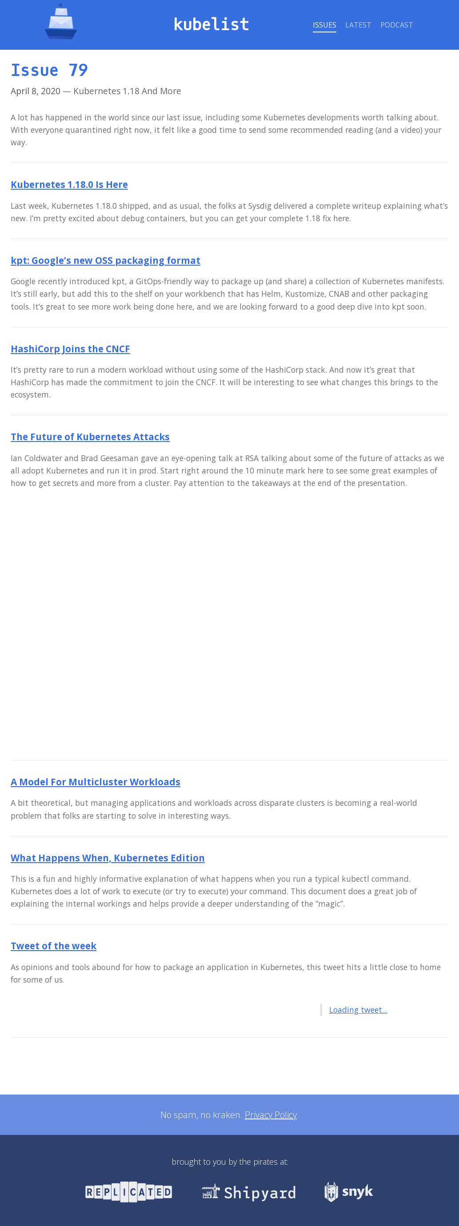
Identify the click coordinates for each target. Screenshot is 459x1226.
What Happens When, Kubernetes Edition (108, 858)
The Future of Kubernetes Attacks (90, 436)
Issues (324, 25)
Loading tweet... (358, 1009)
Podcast (396, 25)
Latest (358, 25)
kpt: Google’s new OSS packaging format (105, 260)
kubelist (211, 25)
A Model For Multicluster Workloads (95, 782)
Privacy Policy (271, 1115)
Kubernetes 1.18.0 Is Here (69, 184)
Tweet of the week (53, 945)
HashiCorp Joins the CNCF (70, 348)
